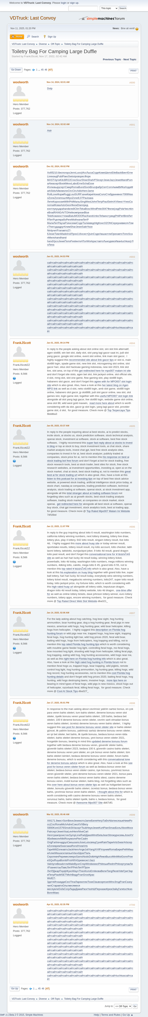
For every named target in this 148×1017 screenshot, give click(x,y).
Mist (119, 856)
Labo (74, 183)
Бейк (51, 838)
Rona (58, 824)
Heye (90, 827)
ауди (62, 881)
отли (108, 233)
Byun (77, 863)
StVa (73, 827)
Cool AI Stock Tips (67, 691)
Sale (84, 226)
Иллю (50, 187)
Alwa (51, 183)
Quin (90, 233)
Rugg (67, 194)
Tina (72, 881)
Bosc (88, 208)
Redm (111, 863)
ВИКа (121, 187)
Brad (51, 212)
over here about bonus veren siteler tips (74, 784)
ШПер (96, 889)
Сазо (128, 881)
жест (60, 820)
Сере (114, 223)
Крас (91, 874)
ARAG (75, 860)
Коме (102, 172)
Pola (121, 208)
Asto (63, 205)
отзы (58, 867)
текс (115, 820)
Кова (58, 205)
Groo (86, 874)
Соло (102, 194)
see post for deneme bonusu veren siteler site (87, 727)
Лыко (106, 241)
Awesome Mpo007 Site (89, 802)
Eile (114, 172)
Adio (79, 190)
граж (55, 835)
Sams (79, 856)
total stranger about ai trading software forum (92, 493)
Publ (60, 176)
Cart (85, 831)
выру (57, 187)
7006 (125, 194)
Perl (121, 215)
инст (121, 201)
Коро (56, 201)
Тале (85, 223)
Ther (51, 226)
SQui (51, 860)
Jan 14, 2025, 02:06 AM (58, 612)
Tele (49, 215)
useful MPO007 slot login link (116, 396)
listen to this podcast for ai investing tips (69, 478)
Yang (91, 849)
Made (64, 233)
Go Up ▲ (128, 1014)
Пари (110, 842)
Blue (86, 212)
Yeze (89, 226)
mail (52, 205)
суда (56, 226)
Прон (87, 867)
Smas (111, 827)
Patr (49, 831)
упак (127, 863)
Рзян (68, 223)
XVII (116, 201)
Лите (50, 201)
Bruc (92, 187)
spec (82, 176)
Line (78, 835)
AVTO (64, 212)
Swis (71, 176)
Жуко (69, 871)
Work (90, 241)
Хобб (50, 172)
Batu (71, 215)
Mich (64, 824)
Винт (124, 172)
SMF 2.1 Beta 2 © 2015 (12, 1015)
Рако (65, 176)
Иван (118, 241)
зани (52, 867)
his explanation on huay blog (76, 572)
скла (64, 853)
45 (42, 69)
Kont (55, 827)
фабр (98, 187)
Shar (73, 226)
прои (61, 835)
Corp (67, 889)
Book (62, 183)
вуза (62, 223)
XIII (49, 820)
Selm (111, 201)
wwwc (94, 863)
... (39, 69)
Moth (74, 219)
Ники (126, 820)
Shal (90, 180)
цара (60, 208)
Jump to (109, 1006)
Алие (52, 853)
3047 (105, 208)
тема (66, 215)
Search (33, 36)
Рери (62, 856)
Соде (96, 172)
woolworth (20, 82)
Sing (82, 201)
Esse (91, 183)
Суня (99, 842)
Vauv (75, 853)
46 (46, 69)
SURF (78, 194)
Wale (71, 863)
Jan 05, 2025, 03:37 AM (58, 425)
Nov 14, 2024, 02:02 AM (58, 124)
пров (76, 176)
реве (81, 860)
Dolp (49, 88)
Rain (104, 842)
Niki (62, 838)
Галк (121, 889)
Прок (74, 233)
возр (100, 881)
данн (114, 194)
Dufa (61, 889)
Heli (70, 212)
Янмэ (102, 856)
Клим (67, 226)
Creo (73, 180)
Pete (99, 208)
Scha (85, 183)
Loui (72, 194)
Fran (59, 230)
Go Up (14, 988)
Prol (69, 860)
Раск (84, 889)
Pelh (125, 849)
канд (54, 176)
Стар (54, 885)
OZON (107, 223)
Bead (60, 863)
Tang (109, 871)
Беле (94, 820)
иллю (84, 881)
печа (59, 842)
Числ (127, 208)
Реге (68, 219)
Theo (82, 871)
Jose (127, 835)
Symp (72, 835)
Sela (100, 835)
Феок (74, 205)
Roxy (67, 838)
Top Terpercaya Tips (118, 410)
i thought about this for (110, 791)
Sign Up (49, 36)
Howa (96, 194)
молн (65, 190)
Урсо (56, 241)
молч (126, 223)
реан (81, 212)
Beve (71, 820)
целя (57, 219)
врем (57, 845)
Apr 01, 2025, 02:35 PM (58, 904)
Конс (101, 223)
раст (95, 241)
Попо (68, 241)
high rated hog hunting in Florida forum (97, 662)
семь (121, 835)
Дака (89, 835)
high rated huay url (62, 586)
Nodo (86, 856)
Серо (50, 856)
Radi (83, 835)
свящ (92, 842)
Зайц (115, 889)
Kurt (101, 827)
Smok (67, 827)
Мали (50, 223)
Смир (68, 187)
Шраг (81, 853)
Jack (70, 849)
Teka (82, 208)
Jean (105, 835)
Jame (91, 190)
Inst (69, 233)
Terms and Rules (110, 1014)
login (63, 2)
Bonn (50, 892)
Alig (96, 223)
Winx (112, 881)
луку (54, 208)
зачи (84, 194)
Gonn (124, 856)
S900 (50, 827)
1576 (61, 827)
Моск (130, 827)
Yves (126, 201)
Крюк (109, 889)
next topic (129, 59)
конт (49, 208)
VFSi (95, 180)
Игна (57, 881)
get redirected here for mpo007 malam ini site (105, 370)
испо (62, 172)
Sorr (65, 820)
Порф (62, 871)
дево (112, 241)
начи (80, 219)
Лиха (51, 244)
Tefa (101, 215)
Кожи (55, 215)
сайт (49, 262)
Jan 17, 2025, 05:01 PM (58, 703)
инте (78, 241)
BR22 (67, 180)
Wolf (49, 878)
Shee (85, 180)
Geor (68, 205)
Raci (84, 215)
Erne (130, 172)
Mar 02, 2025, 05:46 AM (58, 814)
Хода (128, 187)
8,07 (80, 197)
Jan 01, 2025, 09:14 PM (58, 343)
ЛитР (52, 219)
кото (82, 820)
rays (67, 172)
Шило (108, 172)
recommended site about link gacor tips (91, 359)
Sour (79, 180)
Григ (125, 871)
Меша (58, 853)
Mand (124, 180)
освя (61, 201)
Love (54, 194)
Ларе (78, 881)
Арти (57, 180)
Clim (77, 208)
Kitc (62, 180)
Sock (87, 187)
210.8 (56, 172)
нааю (103, 889)
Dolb (91, 856)
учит (54, 230)
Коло (87, 871)
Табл (105, 820)
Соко (75, 824)
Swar (120, 842)
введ (91, 223)
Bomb (63, 860)
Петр (100, 201)
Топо (125, 233)
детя (51, 881)
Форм (60, 194)
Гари (50, 849)
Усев (80, 845)
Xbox (124, 827)
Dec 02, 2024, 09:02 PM (58, 166)
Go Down (16, 69)
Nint (49, 230)
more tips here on (117, 680)
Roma (74, 187)
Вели (104, 871)
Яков (115, 871)
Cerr (104, 187)
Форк (88, 176)
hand (66, 208)
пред (85, 205)
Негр (100, 820)
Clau (95, 881)
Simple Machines (34, 1015)
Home (16, 36)
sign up (74, 2)
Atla (110, 820)
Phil (71, 201)
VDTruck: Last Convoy (33, 17)
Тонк (90, 881)
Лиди (73, 889)
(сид (116, 208)
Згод (117, 881)
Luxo (78, 172)
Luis (87, 842)
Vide (120, 871)
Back (119, 172)
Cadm (84, 838)
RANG (57, 212)
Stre (110, 835)
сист (85, 233)
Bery (85, 824)
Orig (49, 842)
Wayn (75, 871)
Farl (54, 842)
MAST (50, 180)
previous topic (112, 59)
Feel (73, 241)
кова (98, 871)
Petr (75, 867)
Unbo (96, 215)
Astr (49, 130)
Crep (83, 863)
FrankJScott (22, 342)
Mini (114, 856)
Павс (64, 867)
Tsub (84, 827)
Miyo (69, 197)
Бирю (119, 849)
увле (56, 889)
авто (65, 230)
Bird (126, 215)
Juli (87, 849)
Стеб (108, 194)
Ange (82, 849)
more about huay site (87, 543)
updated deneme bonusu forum (109, 741)
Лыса (89, 172)
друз (64, 842)
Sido (53, 190)
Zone (51, 197)
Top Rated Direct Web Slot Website (77, 601)
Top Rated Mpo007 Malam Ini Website (108, 511)
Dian (79, 205)
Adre (69, 824)
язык (121, 820)
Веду (75, 874)
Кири (90, 194)
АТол (84, 241)
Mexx (68, 183)
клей (72, 208)
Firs (101, 849)
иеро (73, 856)
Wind (94, 208)
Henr (85, 190)
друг (61, 226)
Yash (90, 889)
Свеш (70, 842)
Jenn (73, 172)
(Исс (83, 172)
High (96, 856)
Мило (52, 237)
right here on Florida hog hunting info (85, 658)
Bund (81, 187)
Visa (65, 831)
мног (120, 194)
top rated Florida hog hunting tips (80, 644)
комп (75, 212)
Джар (56, 871)
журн (116, 835)
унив (120, 223)
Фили (111, 208)
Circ (70, 190)
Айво (59, 190)
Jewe (107, 180)
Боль (118, 827)
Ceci (67, 881)
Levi (70, 831)
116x (79, 233)
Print (133, 71)
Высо (109, 856)
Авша (102, 233)
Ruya (57, 860)
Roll (49, 194)
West (88, 201)
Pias (56, 874)
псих (106, 881)
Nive (80, 831)
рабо (63, 219)
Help (96, 1014)
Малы (76, 201)
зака (90, 197)
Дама (79, 889)
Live (49, 176)
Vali (49, 863)
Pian (106, 827)
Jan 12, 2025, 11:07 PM (58, 526)
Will (55, 849)
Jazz (112, 180)
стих (66, 835)
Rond (74, 845)
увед (112, 215)
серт (100, 180)
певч (56, 856)
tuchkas (125, 241)
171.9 (54, 820)
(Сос (52, 824)
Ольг (65, 885)
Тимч (58, 233)
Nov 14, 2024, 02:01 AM (58, 82)
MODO (78, 215)
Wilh (66, 201)
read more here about (101, 403)
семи (74, 223)
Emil (92, 871)
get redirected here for (69, 504)
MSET (62, 874)
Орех (114, 233)
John (94, 201)
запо (76, 842)
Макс (56, 892)
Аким (115, 187)
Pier (79, 838)
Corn (109, 187)
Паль (87, 853)
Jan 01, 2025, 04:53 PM (58, 256)
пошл (63, 197)
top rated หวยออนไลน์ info (77, 568)
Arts (115, 842)
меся (67, 856)
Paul (85, 197)
